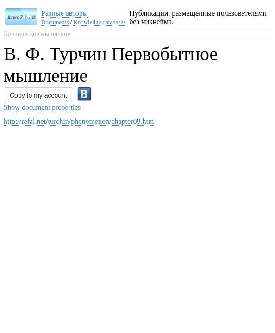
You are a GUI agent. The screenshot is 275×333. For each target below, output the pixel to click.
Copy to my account (38, 95)
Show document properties (42, 107)
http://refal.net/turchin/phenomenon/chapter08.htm (79, 121)
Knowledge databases (99, 21)
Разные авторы (64, 13)
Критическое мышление (37, 34)
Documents (55, 21)
